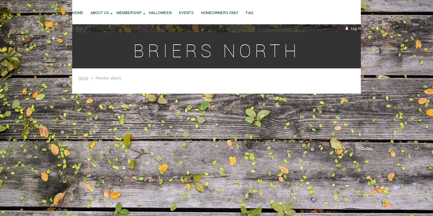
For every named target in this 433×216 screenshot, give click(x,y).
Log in (356, 28)
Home (83, 78)
